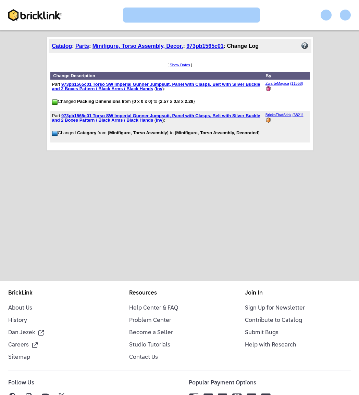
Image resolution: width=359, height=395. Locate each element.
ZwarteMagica (277, 83)
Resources (143, 293)
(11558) (296, 83)
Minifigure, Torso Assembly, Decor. (137, 46)
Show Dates (180, 65)
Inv (159, 88)
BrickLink (20, 293)
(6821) (298, 115)
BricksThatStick (278, 115)
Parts (82, 46)
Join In (254, 293)
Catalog (62, 46)
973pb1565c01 (205, 46)
